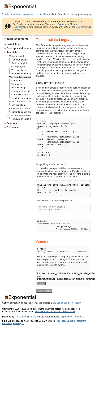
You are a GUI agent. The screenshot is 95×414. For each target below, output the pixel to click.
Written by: (42, 221)
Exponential (66, 316)
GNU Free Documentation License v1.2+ (55, 311)
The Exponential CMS (25, 316)
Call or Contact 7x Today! (69, 302)
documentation (13, 14)
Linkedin (71, 321)
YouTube (61, 321)
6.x (55, 14)
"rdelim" (77, 171)
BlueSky (17, 323)
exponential (28, 14)
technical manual (44, 14)
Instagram (81, 321)
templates (64, 14)
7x (3, 14)
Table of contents (18, 38)
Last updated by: (63, 227)
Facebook (7, 323)
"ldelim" (64, 171)
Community (78, 316)
